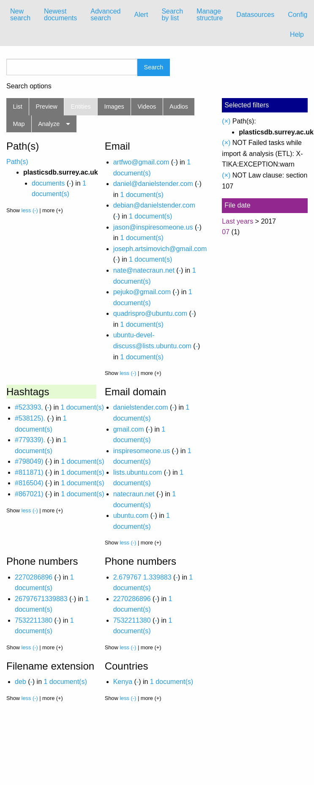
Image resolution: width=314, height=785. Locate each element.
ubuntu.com (131, 515)
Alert (141, 14)
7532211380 (33, 620)
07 (225, 231)
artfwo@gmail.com (141, 162)
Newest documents (60, 15)
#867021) (29, 494)
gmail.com (128, 429)
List (17, 106)
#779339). (30, 439)
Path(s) (17, 161)
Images (114, 106)
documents (48, 183)
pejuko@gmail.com (142, 291)
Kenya (122, 681)
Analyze (49, 123)
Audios (178, 106)
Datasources (255, 14)
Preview (46, 106)
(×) (226, 121)
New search (20, 15)
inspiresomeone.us (141, 450)
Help (297, 34)
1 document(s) (142, 194)
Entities (81, 106)
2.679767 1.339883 (142, 577)
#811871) (29, 472)
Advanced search (105, 15)
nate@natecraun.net (144, 270)
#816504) (29, 483)
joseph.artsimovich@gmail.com (160, 248)
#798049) (29, 461)
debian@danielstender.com (154, 205)
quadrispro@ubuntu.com (150, 313)
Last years (237, 221)
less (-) (30, 210)
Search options (29, 86)
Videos (147, 106)
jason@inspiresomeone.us (153, 227)
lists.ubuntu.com (137, 472)
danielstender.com (140, 407)
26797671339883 (41, 598)
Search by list (172, 15)
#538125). (30, 418)
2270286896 (33, 577)
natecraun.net (134, 494)
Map (19, 123)
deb (20, 681)
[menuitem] (20, 14)
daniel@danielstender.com (153, 183)
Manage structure (210, 15)
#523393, (29, 407)
